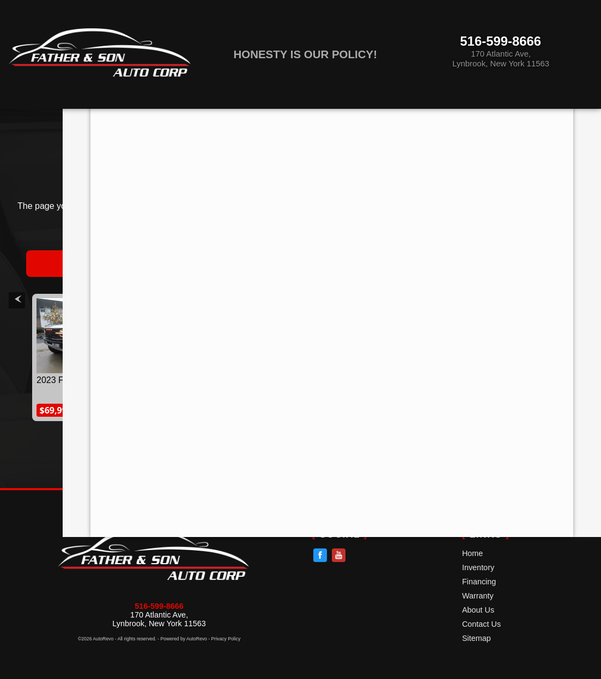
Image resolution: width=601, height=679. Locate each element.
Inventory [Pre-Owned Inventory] (135, 119)
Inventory (478, 567)
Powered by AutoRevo (184, 638)
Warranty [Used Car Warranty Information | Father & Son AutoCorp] (340, 119)
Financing (479, 581)
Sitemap (476, 638)
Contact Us (481, 624)
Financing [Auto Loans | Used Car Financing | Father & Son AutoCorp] (237, 119)
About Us (478, 610)
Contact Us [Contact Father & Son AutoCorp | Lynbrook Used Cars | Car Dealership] (546, 119)
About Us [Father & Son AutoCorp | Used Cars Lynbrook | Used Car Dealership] (442, 119)
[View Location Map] (511, 60)
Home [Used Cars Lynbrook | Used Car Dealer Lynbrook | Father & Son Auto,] (42, 119)
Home (472, 553)
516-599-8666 (159, 606)
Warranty (478, 595)
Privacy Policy (226, 638)
